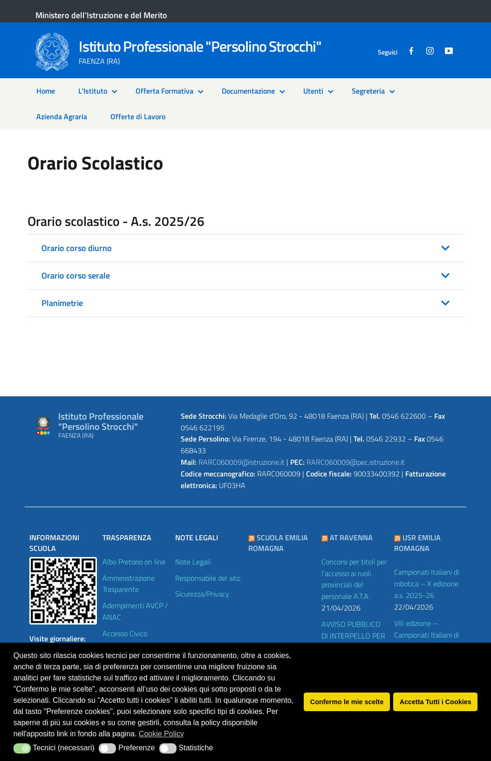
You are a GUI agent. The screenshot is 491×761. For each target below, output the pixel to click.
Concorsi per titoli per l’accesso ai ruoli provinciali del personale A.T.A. (354, 579)
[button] (245, 248)
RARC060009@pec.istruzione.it (356, 462)
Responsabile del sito (207, 578)
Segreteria (368, 90)
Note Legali (193, 561)
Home (45, 90)
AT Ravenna (351, 537)
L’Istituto (92, 90)
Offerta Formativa (164, 90)
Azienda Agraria (61, 116)
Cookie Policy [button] (161, 734)
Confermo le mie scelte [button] (347, 702)
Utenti (313, 90)
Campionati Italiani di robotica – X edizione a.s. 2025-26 (426, 583)
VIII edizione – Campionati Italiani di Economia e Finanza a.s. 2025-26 (426, 641)
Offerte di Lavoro (137, 116)
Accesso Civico (124, 633)
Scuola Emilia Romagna (278, 543)
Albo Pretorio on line (133, 561)
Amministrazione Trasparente (128, 583)
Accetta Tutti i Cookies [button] (435, 702)
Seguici (387, 52)
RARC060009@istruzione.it (241, 462)
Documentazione (248, 90)
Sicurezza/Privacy (202, 593)
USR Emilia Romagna (417, 543)
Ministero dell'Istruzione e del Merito (101, 15)
